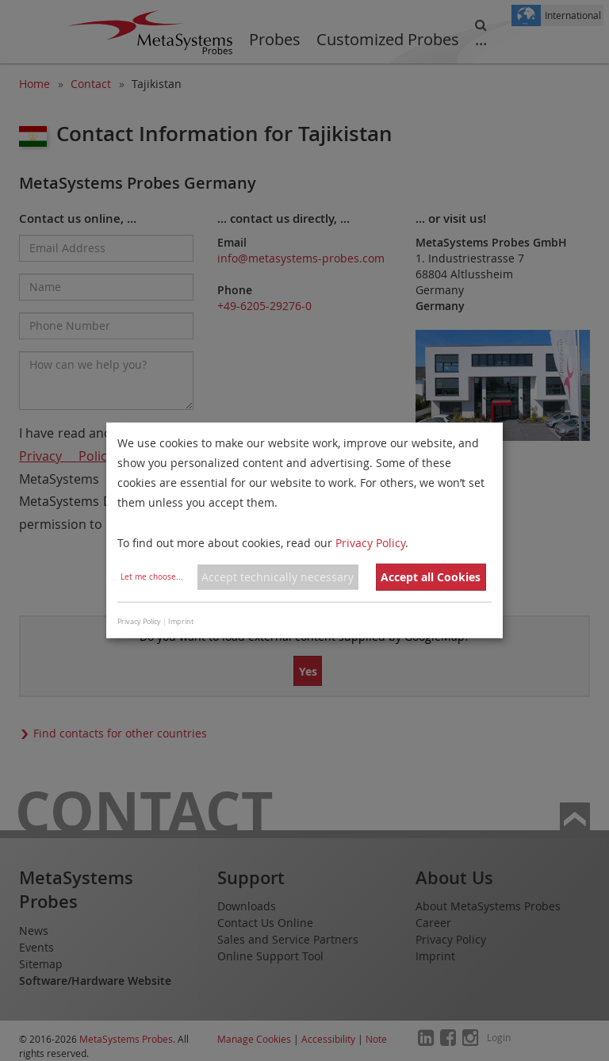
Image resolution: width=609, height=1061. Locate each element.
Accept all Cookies (431, 576)
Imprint (180, 621)
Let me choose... (152, 577)
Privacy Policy (370, 542)
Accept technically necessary (277, 576)
